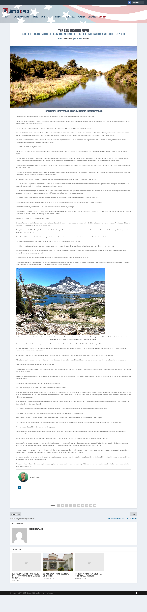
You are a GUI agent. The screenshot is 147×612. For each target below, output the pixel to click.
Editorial (86, 44)
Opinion (57, 18)
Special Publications (21, 18)
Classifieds (70, 18)
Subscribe (102, 18)
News (6, 18)
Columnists (45, 18)
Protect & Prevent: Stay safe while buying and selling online (88, 580)
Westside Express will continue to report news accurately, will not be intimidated (26, 581)
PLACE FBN (81, 18)
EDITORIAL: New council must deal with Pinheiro (56, 580)
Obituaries (92, 18)
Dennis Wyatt (68, 44)
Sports (35, 18)
